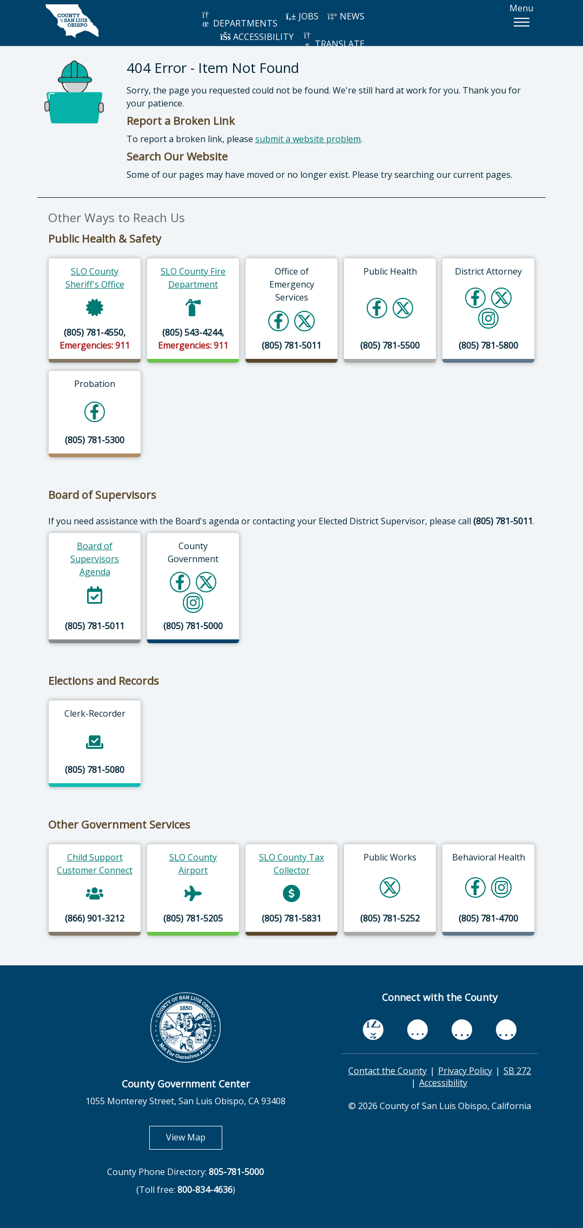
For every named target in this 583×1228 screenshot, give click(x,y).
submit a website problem (308, 139)
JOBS (302, 16)
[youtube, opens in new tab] (417, 1029)
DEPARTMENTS (238, 20)
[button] (521, 22)
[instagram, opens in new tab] (506, 1029)
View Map (194, 1137)
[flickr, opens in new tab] (462, 1029)
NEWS (346, 16)
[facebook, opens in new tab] (373, 1029)
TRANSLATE (333, 40)
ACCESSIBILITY (257, 36)
